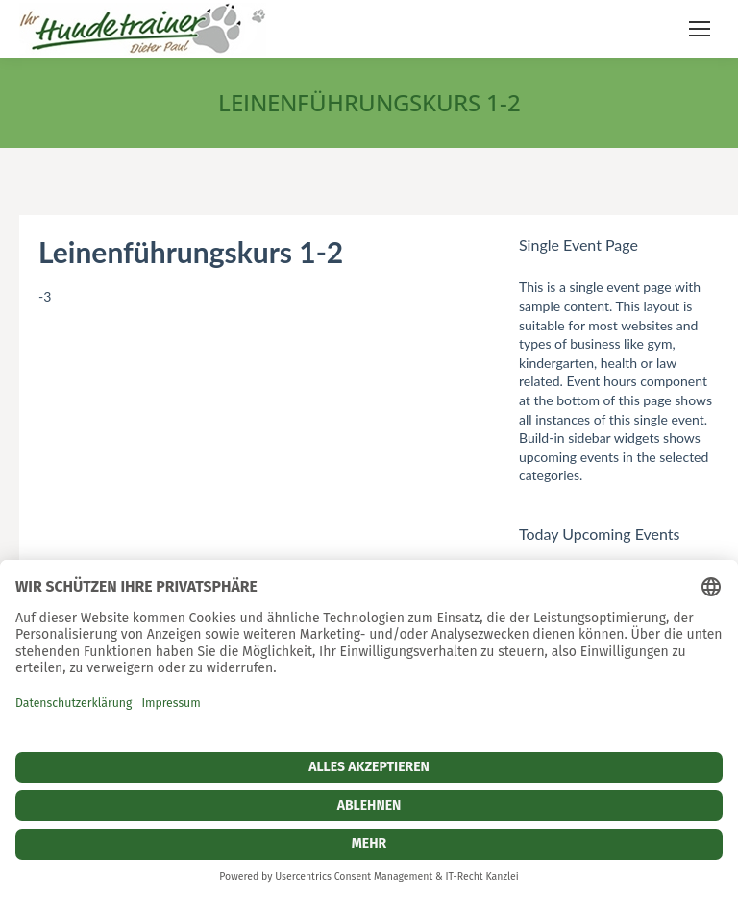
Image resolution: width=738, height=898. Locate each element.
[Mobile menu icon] (699, 29)
